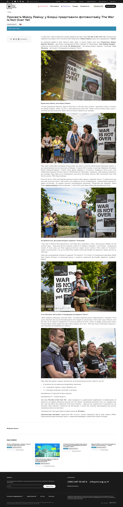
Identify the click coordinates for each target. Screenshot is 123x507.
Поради (73, 6)
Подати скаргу (110, 6)
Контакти (51, 496)
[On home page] (11, 6)
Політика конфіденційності (15, 496)
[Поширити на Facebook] (11, 39)
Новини (58, 1)
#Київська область (13, 428)
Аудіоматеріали (91, 1)
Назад (9, 12)
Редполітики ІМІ (31, 496)
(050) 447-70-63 (76, 482)
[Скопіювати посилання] (23, 39)
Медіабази (64, 6)
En (7, 1)
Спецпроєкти (84, 6)
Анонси (81, 1)
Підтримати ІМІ (98, 6)
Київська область (16, 447)
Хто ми (42, 496)
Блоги (65, 1)
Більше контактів (72, 486)
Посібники (73, 1)
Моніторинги (51, 6)
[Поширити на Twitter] (16, 39)
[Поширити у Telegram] (13, 39)
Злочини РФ (39, 6)
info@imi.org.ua (98, 482)
